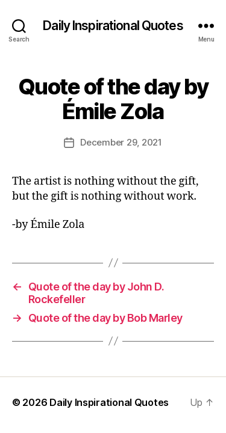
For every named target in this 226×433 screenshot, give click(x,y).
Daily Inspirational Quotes (113, 25)
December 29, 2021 (121, 142)
